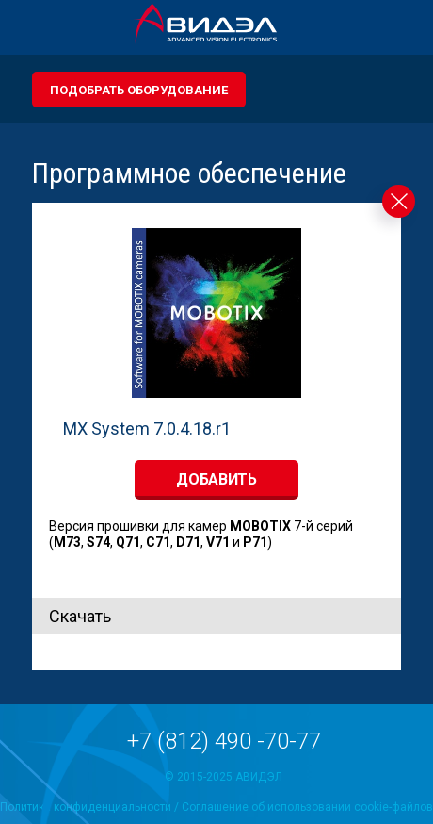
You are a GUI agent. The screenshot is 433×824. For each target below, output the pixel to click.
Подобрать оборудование (139, 90)
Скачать (80, 616)
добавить (216, 479)
